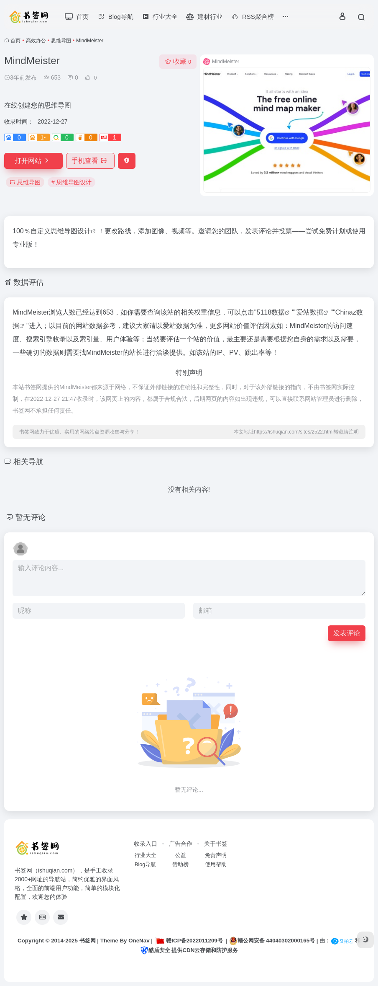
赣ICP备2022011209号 (189, 940)
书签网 (87, 940)
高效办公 (36, 41)
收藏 (178, 61)
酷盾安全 (155, 950)
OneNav (138, 940)
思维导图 (61, 41)
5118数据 (271, 312)
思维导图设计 (71, 231)
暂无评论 (30, 517)
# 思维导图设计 (71, 182)
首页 (15, 41)
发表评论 (346, 633)
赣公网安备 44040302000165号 (272, 941)
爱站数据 (309, 312)
